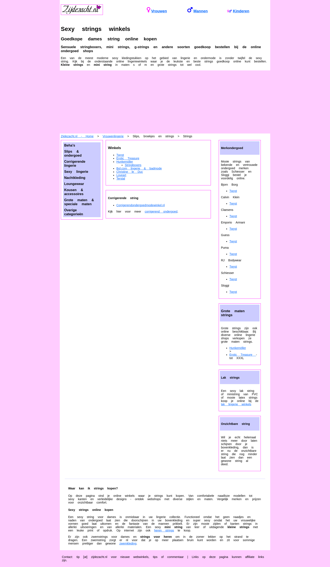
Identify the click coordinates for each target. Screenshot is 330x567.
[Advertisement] (165, 102)
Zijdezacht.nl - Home (77, 136)
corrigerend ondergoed (161, 211)
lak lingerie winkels (236, 404)
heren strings (164, 530)
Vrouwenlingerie (113, 136)
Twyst (120, 155)
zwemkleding (127, 543)
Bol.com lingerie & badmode (139, 168)
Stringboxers (133, 165)
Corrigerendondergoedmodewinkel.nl (140, 205)
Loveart (121, 175)
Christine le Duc (129, 171)
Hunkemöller (124, 161)
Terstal (120, 178)
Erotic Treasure (127, 158)
